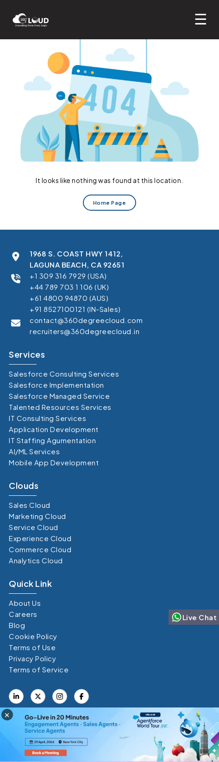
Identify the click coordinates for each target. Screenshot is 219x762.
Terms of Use (32, 647)
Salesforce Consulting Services (64, 373)
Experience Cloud (40, 538)
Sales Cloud (29, 504)
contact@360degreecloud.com (86, 320)
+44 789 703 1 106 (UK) (69, 286)
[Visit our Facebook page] (38, 696)
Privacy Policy (32, 658)
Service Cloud (33, 527)
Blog (17, 625)
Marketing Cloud (37, 516)
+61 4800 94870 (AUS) (69, 297)
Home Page (109, 203)
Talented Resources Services (60, 406)
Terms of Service (39, 669)
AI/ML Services (34, 451)
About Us (25, 602)
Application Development (54, 429)
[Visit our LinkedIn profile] (16, 696)
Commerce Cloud (40, 549)
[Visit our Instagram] (59, 696)
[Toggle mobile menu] (203, 18)
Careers (23, 614)
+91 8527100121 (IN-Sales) (75, 309)
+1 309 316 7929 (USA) (68, 275)
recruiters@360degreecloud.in (84, 331)
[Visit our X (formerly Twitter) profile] (81, 696)
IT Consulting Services (47, 418)
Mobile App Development (54, 462)
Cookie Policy (33, 636)
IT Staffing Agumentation (52, 440)
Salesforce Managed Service (59, 395)
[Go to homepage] (28, 20)
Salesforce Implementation (56, 384)
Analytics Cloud (36, 560)
